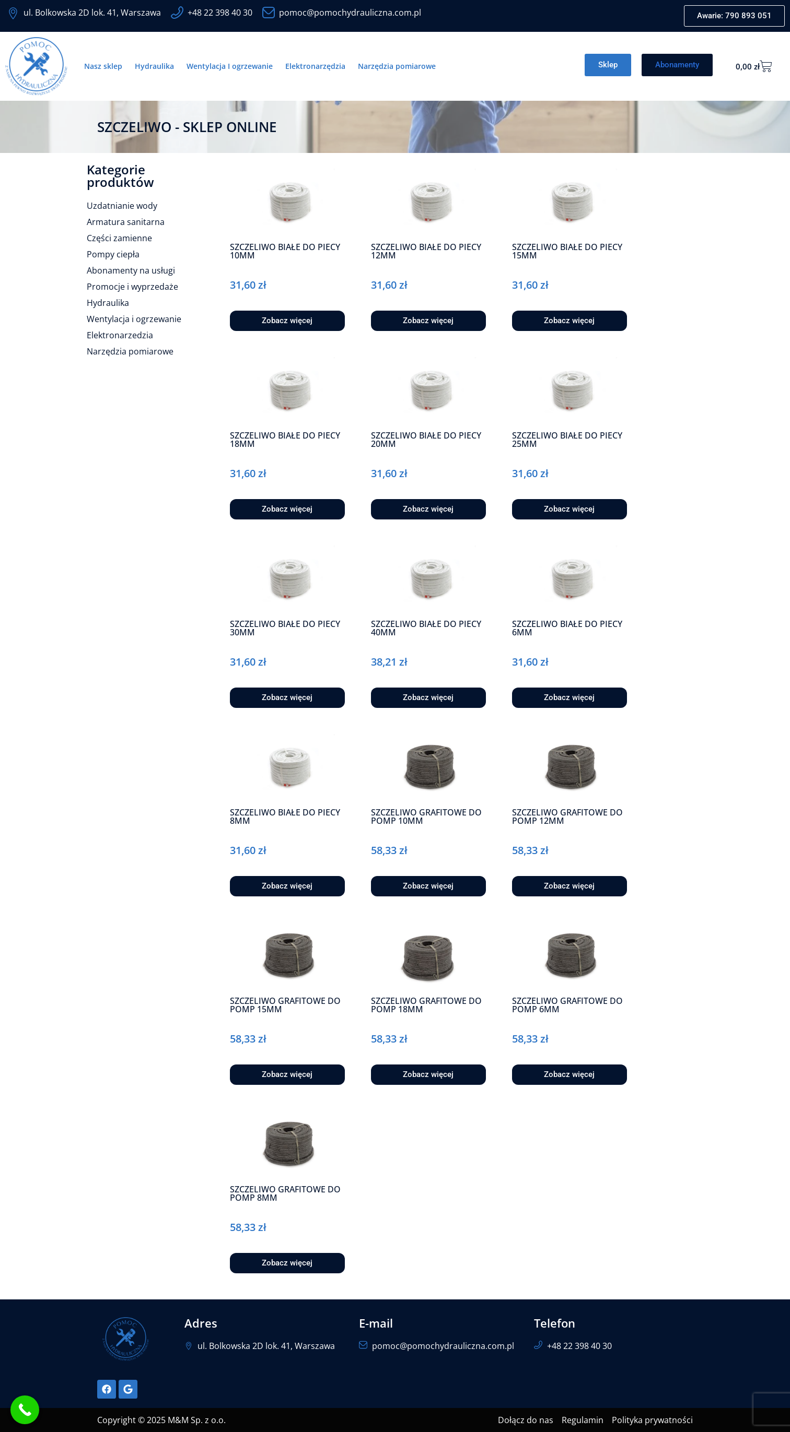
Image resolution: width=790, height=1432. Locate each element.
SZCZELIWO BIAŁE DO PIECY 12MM (426, 251)
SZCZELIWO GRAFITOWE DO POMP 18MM (426, 1005)
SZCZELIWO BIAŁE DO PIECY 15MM (567, 251)
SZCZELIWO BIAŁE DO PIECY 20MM (426, 439)
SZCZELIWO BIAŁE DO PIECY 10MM (285, 251)
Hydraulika (154, 66)
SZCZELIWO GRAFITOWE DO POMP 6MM (567, 1005)
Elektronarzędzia (315, 66)
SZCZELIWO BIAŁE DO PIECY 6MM (567, 628)
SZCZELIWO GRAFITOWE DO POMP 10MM (426, 816)
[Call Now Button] (24, 1409)
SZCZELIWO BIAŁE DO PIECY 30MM (285, 628)
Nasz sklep (103, 66)
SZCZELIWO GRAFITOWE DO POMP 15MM (285, 1005)
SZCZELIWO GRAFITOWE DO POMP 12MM (567, 816)
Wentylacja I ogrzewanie (230, 66)
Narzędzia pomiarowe (397, 66)
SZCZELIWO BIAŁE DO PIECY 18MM (285, 439)
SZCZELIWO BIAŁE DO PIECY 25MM (567, 439)
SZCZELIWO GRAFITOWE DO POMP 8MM (285, 1193)
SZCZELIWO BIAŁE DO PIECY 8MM (285, 816)
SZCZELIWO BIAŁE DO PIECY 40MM (426, 628)
